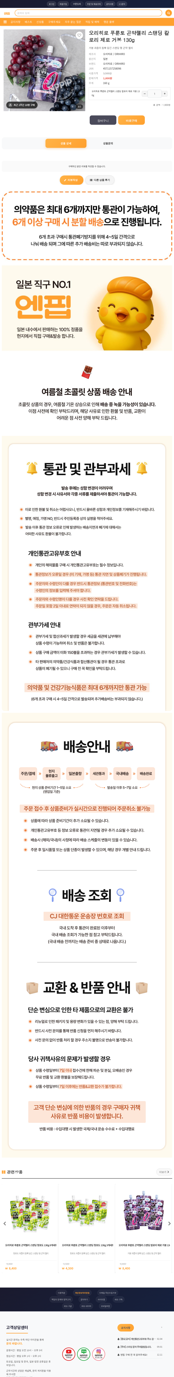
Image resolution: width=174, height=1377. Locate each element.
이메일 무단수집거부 (107, 1292)
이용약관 (61, 1292)
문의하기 (84, 1299)
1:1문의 (122, 4)
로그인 (51, 4)
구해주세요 (54, 22)
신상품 (40, 22)
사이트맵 (101, 1299)
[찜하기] (79, 35)
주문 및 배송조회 (94, 4)
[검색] (168, 13)
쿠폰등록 (77, 3)
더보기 (164, 1172)
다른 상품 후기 (100, 180)
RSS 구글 (68, 1306)
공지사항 (109, 4)
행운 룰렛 (109, 22)
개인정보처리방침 (82, 1292)
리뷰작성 (71, 180)
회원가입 (63, 4)
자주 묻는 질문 (73, 22)
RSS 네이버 (86, 1306)
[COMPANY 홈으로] (7, 13)
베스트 (28, 22)
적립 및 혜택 (92, 22)
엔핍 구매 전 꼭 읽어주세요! (132, 1354)
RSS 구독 (118, 1299)
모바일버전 (105, 1306)
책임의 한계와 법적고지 (61, 1299)
